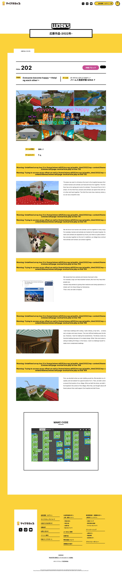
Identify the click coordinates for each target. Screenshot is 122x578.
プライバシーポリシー (92, 542)
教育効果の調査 (91, 523)
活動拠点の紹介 (67, 544)
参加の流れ (67, 521)
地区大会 (67, 523)
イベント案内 (45, 535)
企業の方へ (90, 533)
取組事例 (89, 535)
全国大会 (67, 525)
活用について (90, 521)
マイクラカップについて (48, 519)
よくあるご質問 (67, 532)
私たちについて (68, 528)
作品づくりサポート (46, 539)
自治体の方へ (90, 538)
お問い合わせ (45, 531)
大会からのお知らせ (46, 523)
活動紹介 (43, 527)
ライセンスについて (92, 525)
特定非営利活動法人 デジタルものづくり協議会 (61, 557)
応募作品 (66, 536)
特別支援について (68, 540)
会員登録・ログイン (104, 3)
